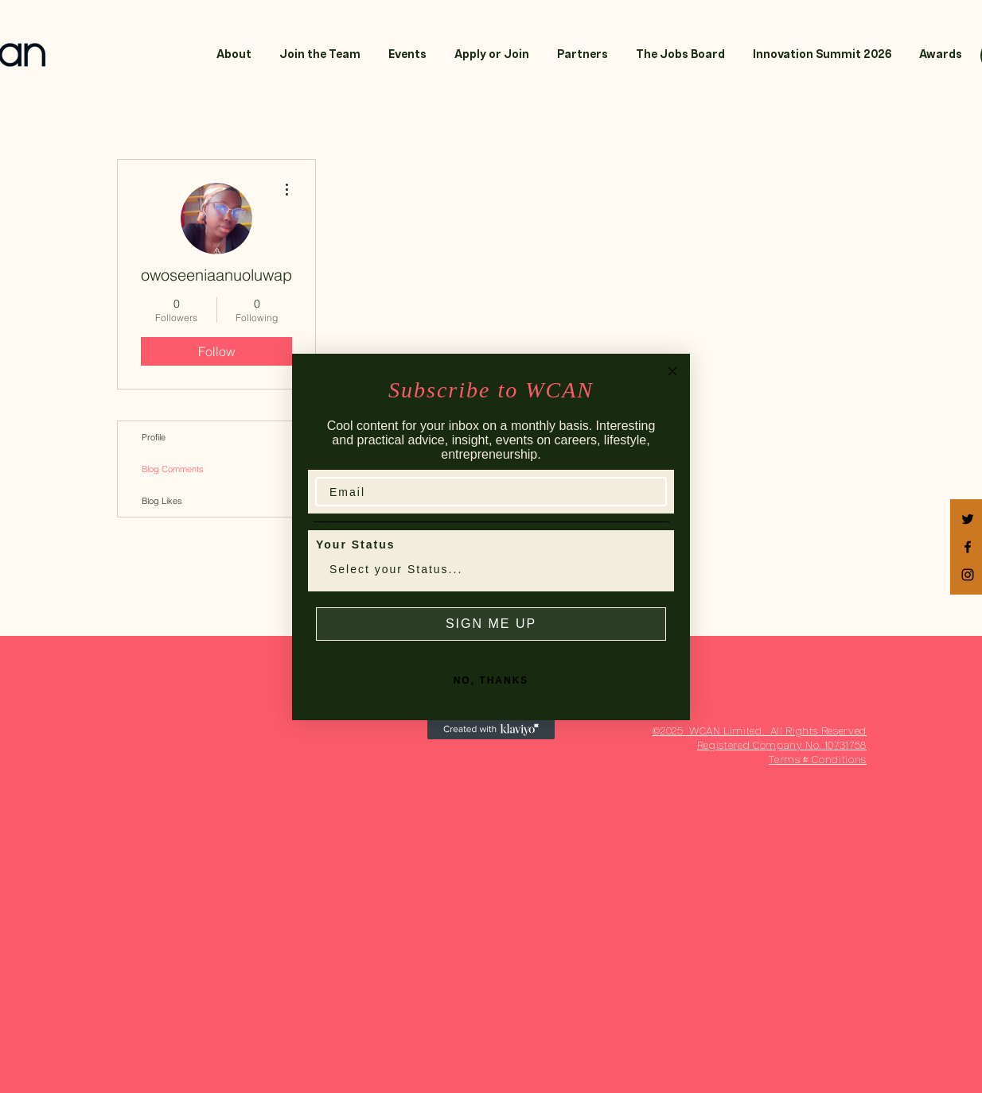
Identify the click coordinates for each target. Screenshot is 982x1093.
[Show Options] (651, 569)
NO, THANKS (491, 680)
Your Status (356, 544)
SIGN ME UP (491, 623)
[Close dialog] (672, 371)
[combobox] (486, 569)
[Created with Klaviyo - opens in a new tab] (491, 729)
